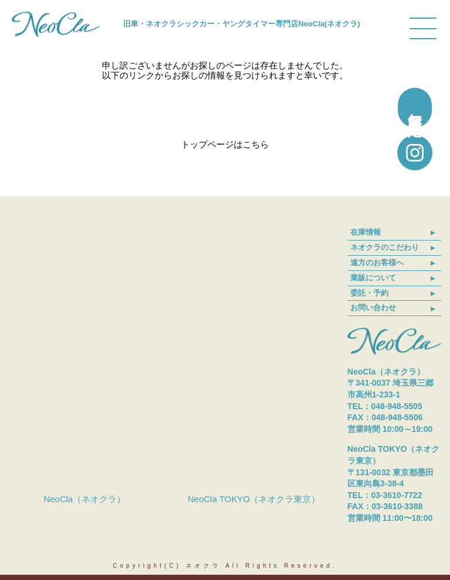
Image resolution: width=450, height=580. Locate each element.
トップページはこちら (225, 144)
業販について (373, 277)
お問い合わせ (373, 307)
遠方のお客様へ (377, 262)
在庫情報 (365, 232)
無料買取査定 (415, 107)
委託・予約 (369, 293)
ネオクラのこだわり (384, 247)
